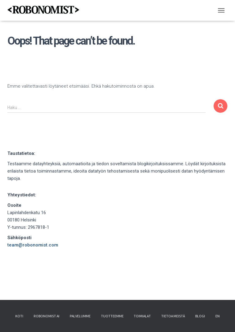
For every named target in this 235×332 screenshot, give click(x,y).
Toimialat (142, 316)
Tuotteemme (112, 316)
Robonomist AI (46, 316)
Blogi (200, 316)
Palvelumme (80, 316)
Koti (19, 316)
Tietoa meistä (173, 316)
